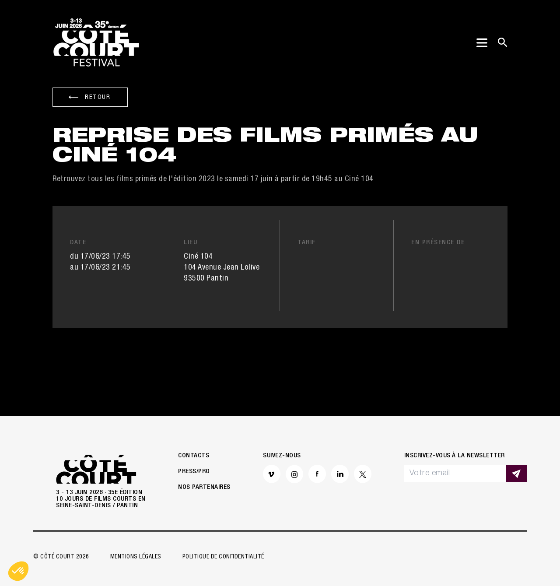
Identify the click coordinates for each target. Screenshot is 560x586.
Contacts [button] (193, 456)
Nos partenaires (204, 487)
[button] (18, 571)
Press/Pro (194, 471)
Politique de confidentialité (223, 557)
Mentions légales (135, 557)
